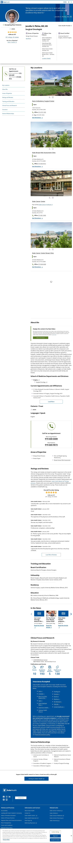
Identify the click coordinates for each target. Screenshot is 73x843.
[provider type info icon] (71, 26)
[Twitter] (4, 800)
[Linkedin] (10, 797)
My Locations (5, 85)
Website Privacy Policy (6, 827)
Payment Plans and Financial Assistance (11, 820)
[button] (71, 2)
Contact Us (21, 797)
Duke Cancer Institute (45, 204)
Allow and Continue (40, 337)
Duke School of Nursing (56, 818)
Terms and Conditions (6, 825)
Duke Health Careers (30, 815)
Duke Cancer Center (38, 201)
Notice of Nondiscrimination (8, 815)
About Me (5, 89)
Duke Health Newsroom (31, 818)
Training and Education (8, 101)
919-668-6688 (51, 439)
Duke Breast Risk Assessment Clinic (44, 153)
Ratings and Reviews (7, 97)
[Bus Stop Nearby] (52, 97)
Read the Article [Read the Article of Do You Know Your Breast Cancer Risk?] (49, 626)
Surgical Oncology (41, 382)
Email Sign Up (28, 820)
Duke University (54, 820)
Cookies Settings (55, 832)
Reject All (55, 836)
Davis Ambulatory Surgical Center (43, 101)
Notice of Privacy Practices (8, 818)
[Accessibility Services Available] (49, 97)
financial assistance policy (42, 734)
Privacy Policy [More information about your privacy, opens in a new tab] (6, 839)
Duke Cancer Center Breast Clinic (43, 253)
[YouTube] (7, 800)
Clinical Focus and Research (9, 105)
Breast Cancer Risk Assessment (62, 460)
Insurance (4, 109)
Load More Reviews (51, 555)
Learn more (54, 334)
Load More (51, 401)
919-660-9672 (51, 445)
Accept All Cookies (55, 840)
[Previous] (32, 614)
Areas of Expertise (7, 93)
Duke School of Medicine (56, 815)
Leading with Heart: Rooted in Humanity (11, 813)
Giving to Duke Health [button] (36, 779)
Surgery (35, 380)
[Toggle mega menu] (69, 2)
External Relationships (8, 113)
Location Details (46, 58)
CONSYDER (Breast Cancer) (40, 660)
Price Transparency (6, 823)
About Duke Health (29, 810)
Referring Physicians (30, 823)
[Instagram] (7, 797)
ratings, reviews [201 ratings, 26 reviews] (12, 37)
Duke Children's (54, 813)
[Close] (71, 836)
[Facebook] (4, 797)
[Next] (70, 614)
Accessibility (4, 810)
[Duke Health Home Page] (10, 790)
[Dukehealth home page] (9, 2)
